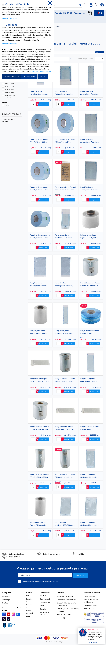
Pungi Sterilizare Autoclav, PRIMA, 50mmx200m (65, 140)
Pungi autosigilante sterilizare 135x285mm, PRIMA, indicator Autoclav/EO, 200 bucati (89, 476)
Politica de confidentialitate (40, 71)
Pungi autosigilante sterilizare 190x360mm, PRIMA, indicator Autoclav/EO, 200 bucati (64, 524)
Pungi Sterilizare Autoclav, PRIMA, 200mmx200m (90, 284)
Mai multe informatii (9, 18)
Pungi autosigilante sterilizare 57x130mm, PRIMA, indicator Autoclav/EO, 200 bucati (64, 236)
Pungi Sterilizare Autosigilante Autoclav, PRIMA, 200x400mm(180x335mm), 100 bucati (65, 284)
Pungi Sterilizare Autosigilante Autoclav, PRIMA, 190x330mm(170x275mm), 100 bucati (90, 189)
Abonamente (79, 13)
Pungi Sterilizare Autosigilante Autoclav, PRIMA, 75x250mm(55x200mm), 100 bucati (90, 93)
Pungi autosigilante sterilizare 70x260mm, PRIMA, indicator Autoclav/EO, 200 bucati (64, 332)
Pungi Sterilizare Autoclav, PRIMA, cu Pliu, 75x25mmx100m (90, 332)
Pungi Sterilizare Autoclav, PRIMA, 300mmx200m (65, 379)
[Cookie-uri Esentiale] (3, 4)
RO (99, 13)
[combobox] (54, 5)
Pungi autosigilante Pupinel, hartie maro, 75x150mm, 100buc (65, 189)
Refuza (42, 76)
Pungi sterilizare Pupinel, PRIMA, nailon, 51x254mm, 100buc (65, 428)
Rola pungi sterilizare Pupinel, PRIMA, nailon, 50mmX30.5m (89, 236)
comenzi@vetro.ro (64, 618)
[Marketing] (3, 25)
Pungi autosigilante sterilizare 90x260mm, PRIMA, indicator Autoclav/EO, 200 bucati (89, 380)
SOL (92, 609)
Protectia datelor (90, 596)
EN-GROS (67, 13)
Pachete (58, 13)
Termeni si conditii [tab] (92, 592)
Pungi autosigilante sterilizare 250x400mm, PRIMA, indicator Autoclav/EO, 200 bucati (89, 524)
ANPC (86, 609)
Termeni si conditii (90, 605)
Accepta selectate (11, 76)
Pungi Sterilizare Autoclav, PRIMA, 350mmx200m (65, 475)
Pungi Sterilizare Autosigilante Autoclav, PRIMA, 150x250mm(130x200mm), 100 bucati (90, 141)
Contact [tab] (60, 592)
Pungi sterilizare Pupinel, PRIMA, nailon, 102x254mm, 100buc (89, 428)
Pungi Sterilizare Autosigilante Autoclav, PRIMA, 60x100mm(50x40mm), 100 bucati (64, 93)
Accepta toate (29, 76)
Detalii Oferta (92, 642)
